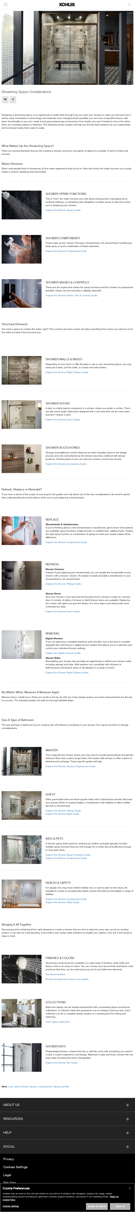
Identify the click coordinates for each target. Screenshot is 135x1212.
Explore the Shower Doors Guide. (63, 419)
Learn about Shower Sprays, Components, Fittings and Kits (38, 1086)
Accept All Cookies (97, 1207)
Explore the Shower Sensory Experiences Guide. (71, 766)
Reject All (120, 1207)
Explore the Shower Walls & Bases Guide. (67, 372)
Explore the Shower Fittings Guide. (64, 583)
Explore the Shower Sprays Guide (63, 210)
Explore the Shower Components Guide (66, 251)
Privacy (8, 1159)
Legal (7, 1175)
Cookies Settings (15, 1167)
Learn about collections (58, 1021)
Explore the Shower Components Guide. (66, 542)
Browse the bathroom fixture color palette (67, 979)
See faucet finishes (55, 974)
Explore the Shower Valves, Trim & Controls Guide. (72, 295)
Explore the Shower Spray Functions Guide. (68, 854)
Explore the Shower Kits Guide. (62, 1062)
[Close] (129, 1189)
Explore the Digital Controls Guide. (64, 653)
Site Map (9, 1183)
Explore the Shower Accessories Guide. (66, 463)
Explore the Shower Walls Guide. (63, 813)
